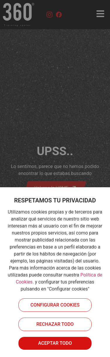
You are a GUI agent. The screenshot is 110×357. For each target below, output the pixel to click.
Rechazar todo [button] (55, 324)
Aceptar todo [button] (55, 343)
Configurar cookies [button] (55, 305)
